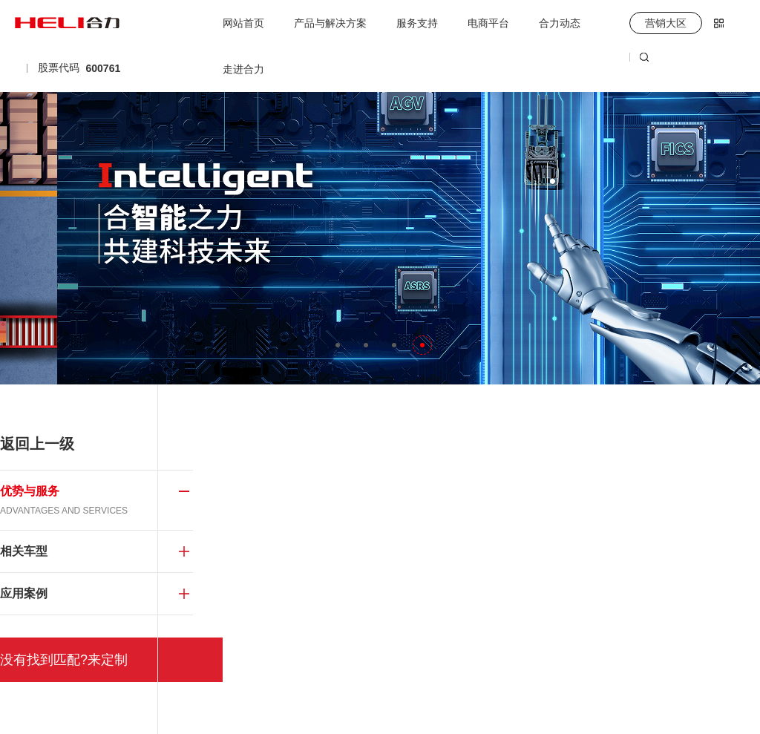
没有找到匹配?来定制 (64, 659)
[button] (337, 345)
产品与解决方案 (330, 23)
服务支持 (417, 23)
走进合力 (243, 69)
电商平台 (488, 23)
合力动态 (559, 23)
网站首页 (243, 23)
